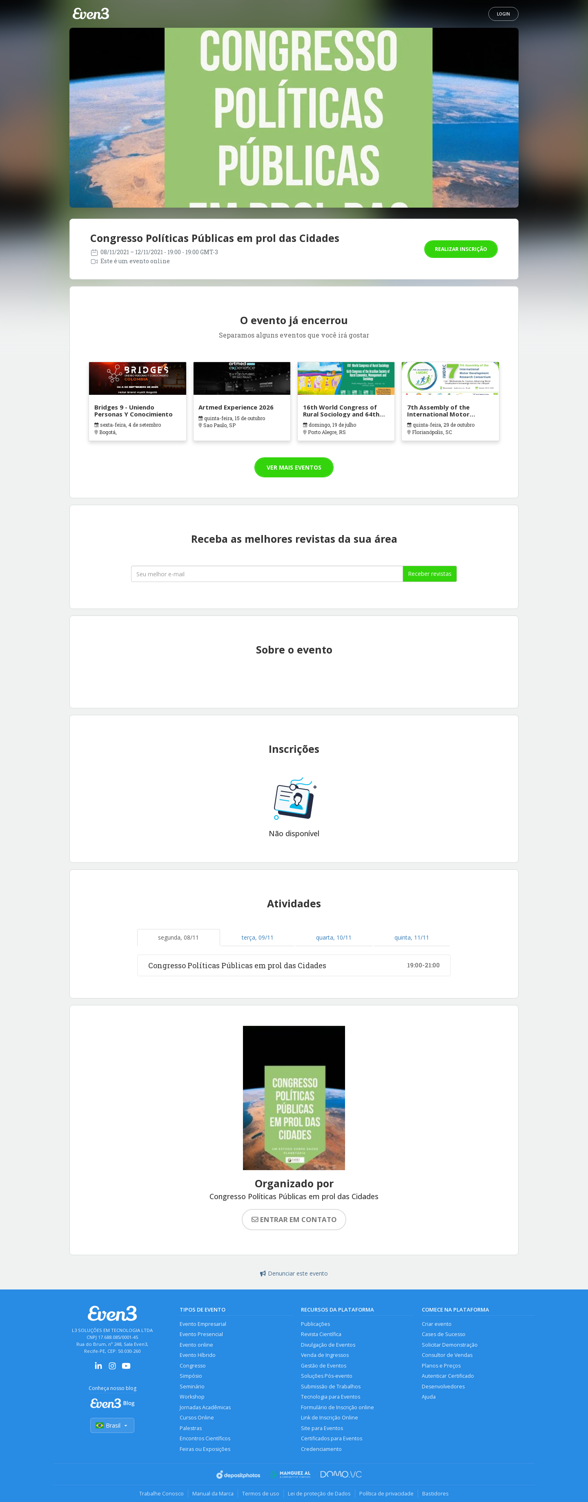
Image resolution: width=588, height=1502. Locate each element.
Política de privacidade (386, 1493)
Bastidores (435, 1493)
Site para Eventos (322, 1428)
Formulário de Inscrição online (337, 1407)
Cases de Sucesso (444, 1334)
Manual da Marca (213, 1493)
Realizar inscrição (461, 249)
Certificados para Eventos (331, 1438)
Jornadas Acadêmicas (205, 1407)
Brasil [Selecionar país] (112, 1425)
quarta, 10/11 (334, 937)
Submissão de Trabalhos (331, 1386)
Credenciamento (321, 1449)
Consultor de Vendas (447, 1355)
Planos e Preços (441, 1365)
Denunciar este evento (294, 1273)
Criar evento (437, 1324)
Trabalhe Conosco (161, 1493)
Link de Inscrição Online (329, 1417)
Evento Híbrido (198, 1355)
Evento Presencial (201, 1334)
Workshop (192, 1396)
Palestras (191, 1428)
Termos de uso (260, 1493)
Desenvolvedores (443, 1386)
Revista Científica (321, 1334)
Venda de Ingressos (325, 1355)
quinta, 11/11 (411, 937)
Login (503, 14)
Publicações (315, 1324)
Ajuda (429, 1396)
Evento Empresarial (203, 1324)
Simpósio (191, 1375)
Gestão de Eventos (323, 1365)
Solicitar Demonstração (450, 1344)
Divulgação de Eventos (328, 1344)
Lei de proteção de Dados (319, 1493)
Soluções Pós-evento (326, 1375)
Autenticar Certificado (448, 1375)
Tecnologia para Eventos (330, 1396)
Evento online (196, 1344)
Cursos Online (197, 1417)
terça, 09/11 (258, 937)
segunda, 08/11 (178, 937)
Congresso (193, 1365)
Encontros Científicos (205, 1438)
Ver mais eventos (294, 467)
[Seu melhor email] (267, 574)
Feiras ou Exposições (205, 1449)
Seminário (192, 1386)
